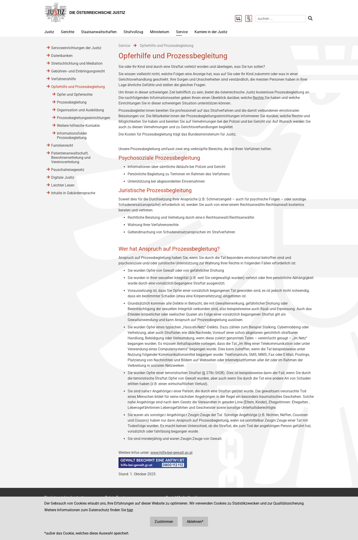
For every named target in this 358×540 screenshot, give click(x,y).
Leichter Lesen (62, 185)
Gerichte (67, 32)
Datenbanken (62, 55)
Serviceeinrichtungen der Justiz (76, 48)
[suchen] (280, 18)
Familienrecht (62, 145)
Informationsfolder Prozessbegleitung (72, 135)
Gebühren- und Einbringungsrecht (78, 71)
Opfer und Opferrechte (74, 94)
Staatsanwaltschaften (99, 32)
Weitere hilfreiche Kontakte (78, 125)
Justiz (49, 32)
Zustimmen (164, 521)
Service (182, 32)
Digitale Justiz (62, 177)
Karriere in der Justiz (211, 32)
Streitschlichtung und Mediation (77, 63)
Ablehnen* (195, 521)
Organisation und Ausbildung (80, 110)
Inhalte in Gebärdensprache (73, 193)
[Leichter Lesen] (240, 19)
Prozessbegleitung (72, 102)
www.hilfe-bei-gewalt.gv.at (171, 452)
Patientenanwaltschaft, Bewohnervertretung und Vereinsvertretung (70, 157)
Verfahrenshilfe (63, 79)
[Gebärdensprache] (250, 19)
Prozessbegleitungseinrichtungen (83, 118)
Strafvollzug (133, 32)
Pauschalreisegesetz (67, 170)
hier (130, 510)
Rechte (259, 98)
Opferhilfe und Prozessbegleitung (78, 87)
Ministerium (159, 32)
